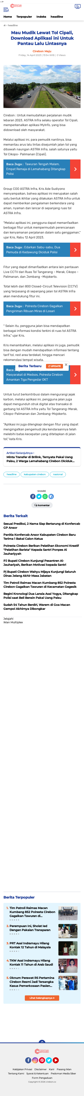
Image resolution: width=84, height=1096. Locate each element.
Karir (51, 1069)
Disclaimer (40, 1069)
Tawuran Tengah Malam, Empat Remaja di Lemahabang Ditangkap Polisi (35, 169)
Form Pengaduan (42, 1077)
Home (7, 16)
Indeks (41, 16)
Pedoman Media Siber (63, 1073)
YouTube (58, 1062)
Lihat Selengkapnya (42, 998)
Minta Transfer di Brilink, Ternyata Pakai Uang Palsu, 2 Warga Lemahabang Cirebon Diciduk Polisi (39, 459)
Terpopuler (24, 16)
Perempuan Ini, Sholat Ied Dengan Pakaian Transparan (30, 928)
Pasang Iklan (64, 1069)
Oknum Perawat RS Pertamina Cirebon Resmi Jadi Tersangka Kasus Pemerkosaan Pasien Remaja (32, 982)
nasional (58, 474)
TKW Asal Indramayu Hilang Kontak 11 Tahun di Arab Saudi (31, 962)
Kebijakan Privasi (22, 1069)
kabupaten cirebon (35, 474)
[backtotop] (42, 1043)
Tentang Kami (16, 1073)
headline (57, 16)
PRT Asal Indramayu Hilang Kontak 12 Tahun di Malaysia (30, 945)
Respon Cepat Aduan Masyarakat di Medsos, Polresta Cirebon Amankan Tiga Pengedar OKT (34, 374)
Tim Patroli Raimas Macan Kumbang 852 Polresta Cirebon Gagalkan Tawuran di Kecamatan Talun (32, 912)
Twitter (50, 1062)
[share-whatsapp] (45, 496)
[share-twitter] (39, 496)
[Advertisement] (42, 756)
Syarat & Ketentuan (37, 1073)
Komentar (42, 505)
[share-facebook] (33, 496)
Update (54, 366)
